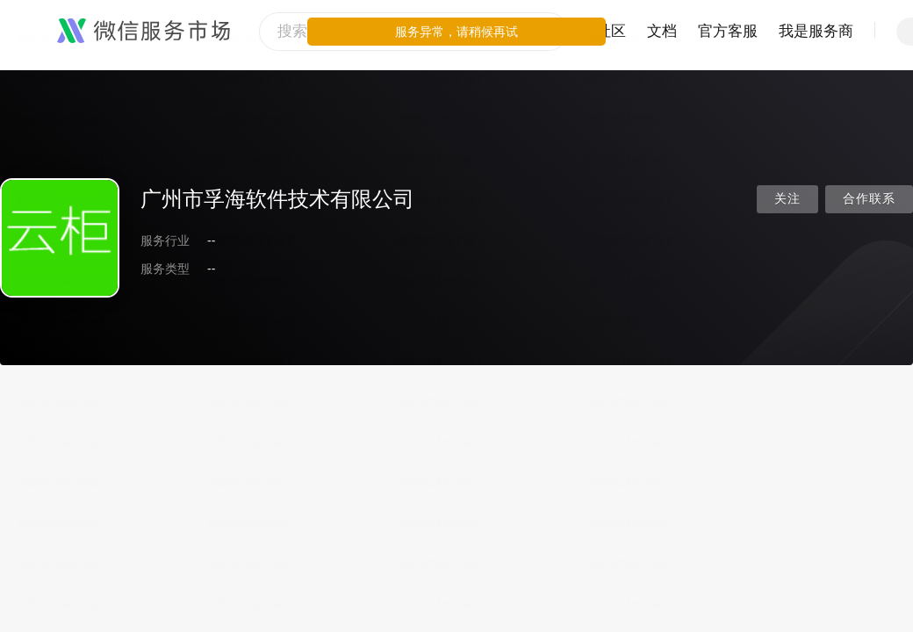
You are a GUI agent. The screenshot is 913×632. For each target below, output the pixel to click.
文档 (662, 31)
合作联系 (869, 198)
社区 (611, 31)
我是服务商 (816, 31)
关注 (787, 198)
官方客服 (728, 31)
